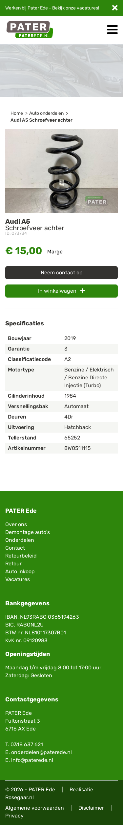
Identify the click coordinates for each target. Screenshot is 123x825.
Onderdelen (19, 540)
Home (16, 113)
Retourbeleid (21, 556)
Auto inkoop (20, 571)
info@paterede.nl (32, 760)
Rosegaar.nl (19, 797)
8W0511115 (77, 448)
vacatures (87, 8)
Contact (15, 548)
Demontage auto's (27, 532)
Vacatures (17, 579)
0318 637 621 (26, 744)
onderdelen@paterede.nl (41, 752)
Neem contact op (62, 272)
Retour (13, 563)
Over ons (16, 524)
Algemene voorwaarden (34, 808)
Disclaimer (91, 808)
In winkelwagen (61, 291)
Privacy (14, 816)
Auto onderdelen (46, 113)
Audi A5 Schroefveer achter (41, 120)
